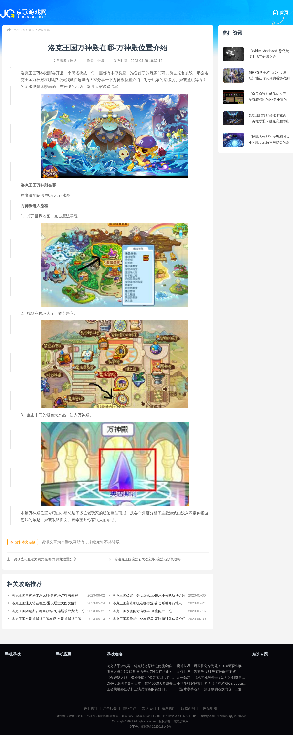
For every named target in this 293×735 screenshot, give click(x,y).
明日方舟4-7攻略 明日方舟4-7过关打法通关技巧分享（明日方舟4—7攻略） (163, 672)
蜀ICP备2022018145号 (156, 726)
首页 (32, 30)
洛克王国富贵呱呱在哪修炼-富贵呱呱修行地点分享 (149, 603)
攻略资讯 (44, 30)
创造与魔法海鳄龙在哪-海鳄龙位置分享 (41, 559)
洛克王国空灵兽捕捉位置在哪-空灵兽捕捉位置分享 (48, 619)
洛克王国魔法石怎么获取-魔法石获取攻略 (144, 559)
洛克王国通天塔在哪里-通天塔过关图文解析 (45, 603)
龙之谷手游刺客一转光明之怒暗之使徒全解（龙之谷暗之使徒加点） (158, 666)
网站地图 (210, 708)
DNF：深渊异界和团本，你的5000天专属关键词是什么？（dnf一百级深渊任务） (168, 683)
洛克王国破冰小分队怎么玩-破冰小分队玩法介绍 (149, 595)
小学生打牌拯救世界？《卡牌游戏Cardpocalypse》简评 (219, 683)
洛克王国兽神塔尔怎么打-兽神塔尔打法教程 (45, 595)
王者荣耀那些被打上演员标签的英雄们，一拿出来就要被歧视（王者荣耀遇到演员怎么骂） (175, 689)
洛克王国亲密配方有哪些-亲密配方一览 (142, 611)
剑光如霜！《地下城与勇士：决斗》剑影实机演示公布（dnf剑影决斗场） (232, 677)
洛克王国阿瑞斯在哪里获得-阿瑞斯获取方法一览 (48, 611)
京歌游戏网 (180, 721)
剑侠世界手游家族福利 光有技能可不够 (206, 672)
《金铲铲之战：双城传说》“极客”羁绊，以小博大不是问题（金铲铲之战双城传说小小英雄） (176, 677)
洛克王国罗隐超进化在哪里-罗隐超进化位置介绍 (149, 619)
